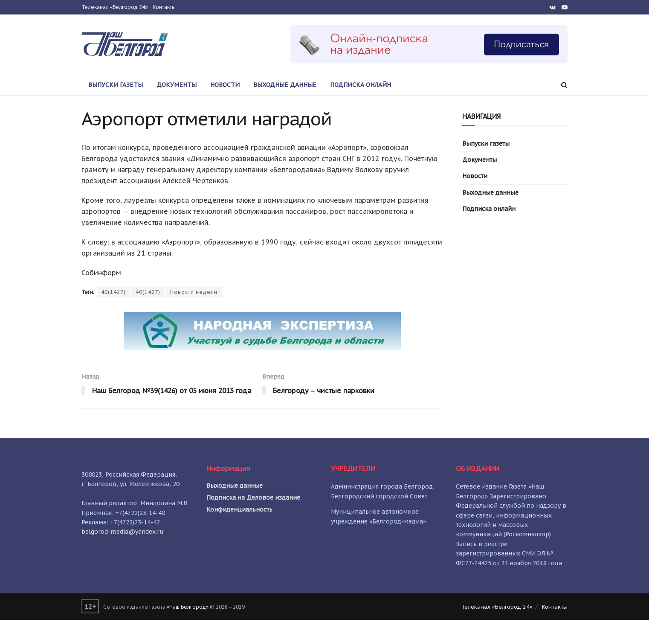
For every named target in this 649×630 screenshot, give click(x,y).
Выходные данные (284, 85)
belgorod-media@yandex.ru (122, 541)
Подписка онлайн (360, 85)
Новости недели (193, 292)
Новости (225, 85)
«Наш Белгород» (188, 616)
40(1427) (113, 292)
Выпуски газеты (115, 85)
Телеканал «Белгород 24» (114, 7)
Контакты (164, 7)
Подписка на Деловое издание (253, 507)
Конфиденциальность (239, 519)
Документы (176, 85)
